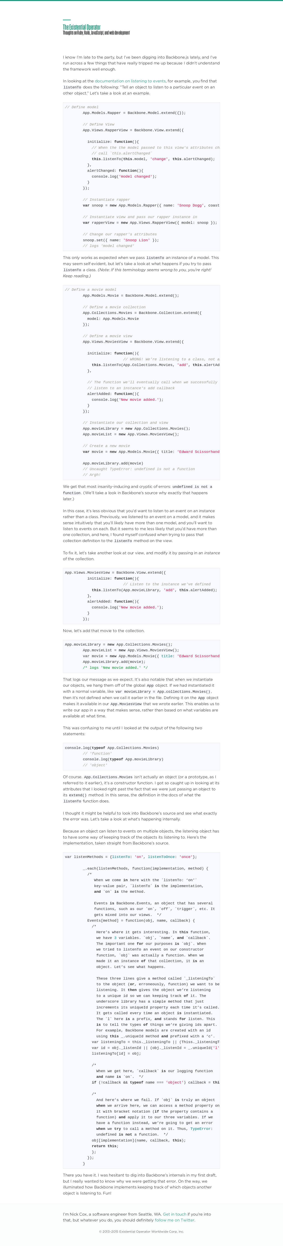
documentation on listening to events (130, 81)
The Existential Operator (81, 27)
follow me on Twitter (174, 1220)
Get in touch (174, 1214)
